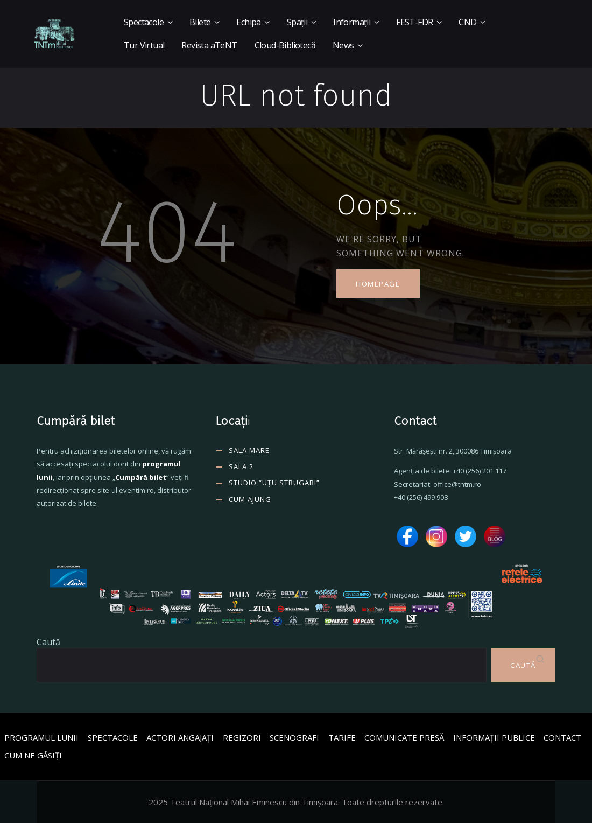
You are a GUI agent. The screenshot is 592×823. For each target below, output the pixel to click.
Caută (48, 642)
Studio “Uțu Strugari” (274, 482)
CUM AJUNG (250, 499)
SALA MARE (249, 450)
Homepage (378, 284)
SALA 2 (241, 466)
